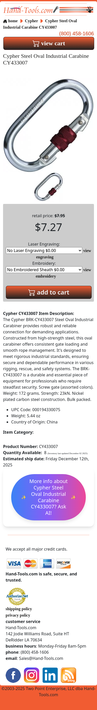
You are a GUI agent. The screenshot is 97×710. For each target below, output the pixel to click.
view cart (49, 43)
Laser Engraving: (44, 247)
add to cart (49, 292)
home (10, 21)
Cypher (32, 21)
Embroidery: (44, 266)
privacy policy (18, 615)
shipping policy (19, 609)
